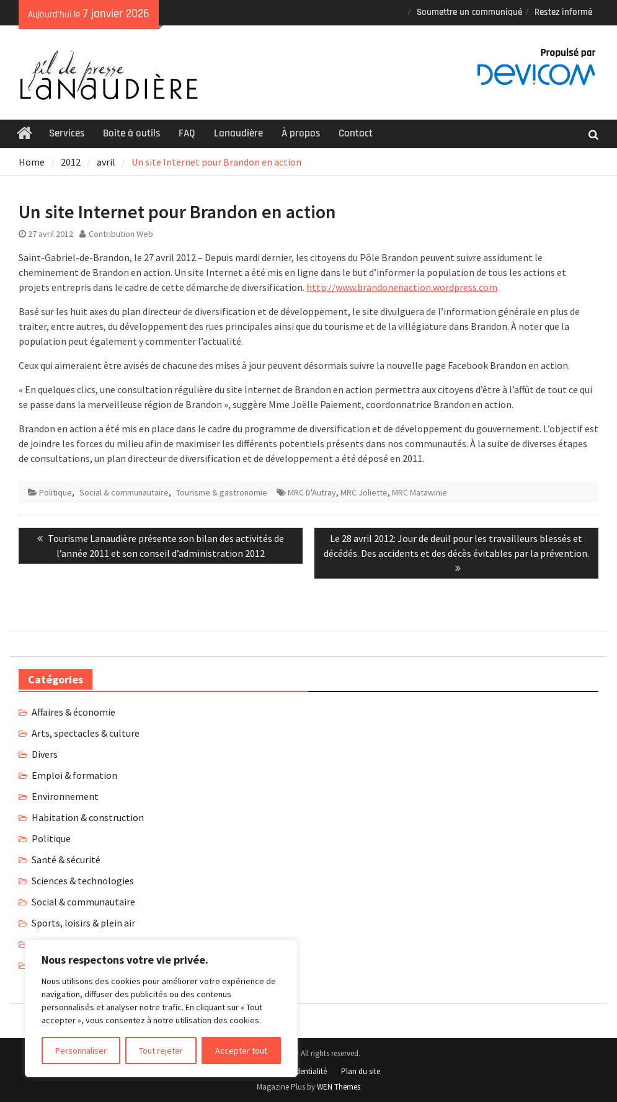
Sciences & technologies (83, 880)
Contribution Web (121, 233)
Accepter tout (241, 1050)
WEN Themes (338, 1087)
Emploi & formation (74, 775)
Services (66, 133)
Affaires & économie (73, 712)
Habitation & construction (88, 817)
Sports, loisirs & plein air (83, 923)
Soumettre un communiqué (469, 12)
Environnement (65, 796)
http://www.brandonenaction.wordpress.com (401, 287)
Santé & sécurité (66, 859)
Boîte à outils (131, 133)
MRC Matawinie (419, 492)
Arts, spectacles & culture (86, 733)
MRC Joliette (364, 492)
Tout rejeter (161, 1050)
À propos (301, 133)
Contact (356, 133)
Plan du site (360, 1071)
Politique (55, 492)
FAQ (187, 133)
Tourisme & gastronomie (221, 492)
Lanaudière (238, 133)
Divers (45, 754)
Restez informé (563, 12)
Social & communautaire (124, 492)
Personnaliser (81, 1050)
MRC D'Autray (312, 492)
